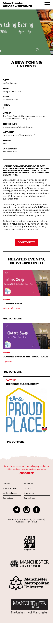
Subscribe (27, 473)
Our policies (8, 498)
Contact (6, 483)
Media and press (10, 493)
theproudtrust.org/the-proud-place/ (19, 135)
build (34, 522)
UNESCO (28, 488)
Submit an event (10, 488)
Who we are (29, 493)
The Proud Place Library (22, 384)
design (27, 522)
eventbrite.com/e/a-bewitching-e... (18, 127)
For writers (28, 483)
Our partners (29, 498)
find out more (12, 318)
